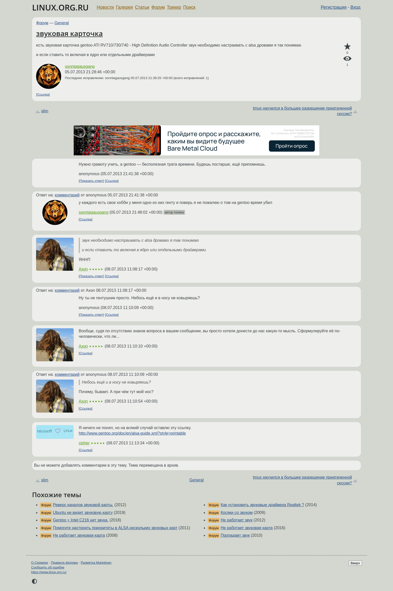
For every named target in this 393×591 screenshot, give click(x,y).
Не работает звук (236, 520)
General (62, 23)
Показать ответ (91, 181)
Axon (83, 269)
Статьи (142, 7)
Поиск (189, 7)
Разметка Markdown (96, 562)
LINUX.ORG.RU (60, 7)
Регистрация (334, 7)
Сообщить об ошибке (47, 567)
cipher (84, 443)
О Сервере (39, 562)
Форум (158, 7)
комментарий (67, 195)
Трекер (174, 7)
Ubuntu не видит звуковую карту (83, 512)
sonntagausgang (79, 66)
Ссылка (43, 94)
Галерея (124, 7)
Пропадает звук (235, 535)
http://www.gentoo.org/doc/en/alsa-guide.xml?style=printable (132, 433)
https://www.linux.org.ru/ (48, 572)
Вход (355, 7)
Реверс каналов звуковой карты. (83, 505)
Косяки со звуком (236, 512)
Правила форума (64, 562)
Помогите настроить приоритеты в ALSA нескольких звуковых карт (115, 528)
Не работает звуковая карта (79, 535)
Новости (105, 7)
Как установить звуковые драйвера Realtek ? (262, 505)
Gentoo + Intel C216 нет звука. (80, 520)
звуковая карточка (69, 33)
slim (44, 111)
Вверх (355, 563)
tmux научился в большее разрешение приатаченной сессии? (302, 111)
